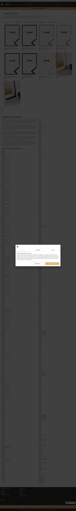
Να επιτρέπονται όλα (52, 263)
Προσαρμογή (38, 263)
